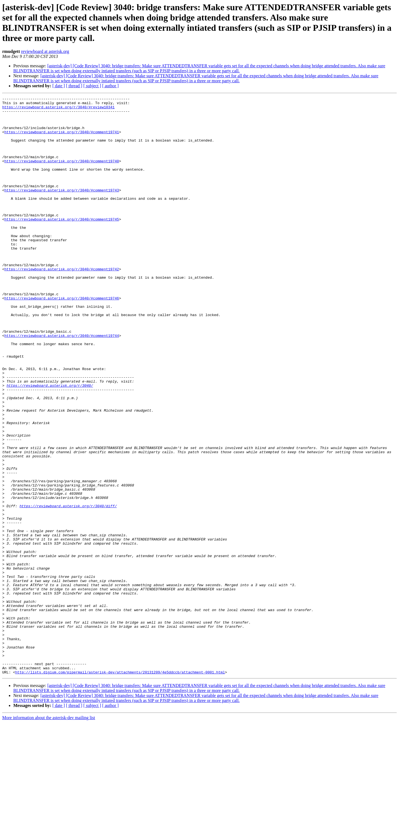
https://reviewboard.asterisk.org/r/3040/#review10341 (58, 109)
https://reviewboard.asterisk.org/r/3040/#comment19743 (61, 209)
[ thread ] (74, 85)
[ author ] (110, 85)
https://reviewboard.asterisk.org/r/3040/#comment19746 (61, 338)
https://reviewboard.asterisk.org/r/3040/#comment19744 (61, 383)
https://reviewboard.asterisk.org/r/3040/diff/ (68, 588)
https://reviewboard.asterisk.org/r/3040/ (50, 443)
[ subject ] (92, 85)
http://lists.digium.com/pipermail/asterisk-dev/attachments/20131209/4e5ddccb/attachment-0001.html (120, 787)
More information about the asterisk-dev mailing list (48, 833)
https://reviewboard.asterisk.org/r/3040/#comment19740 (61, 174)
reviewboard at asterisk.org (45, 51)
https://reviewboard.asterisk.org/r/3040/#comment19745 (61, 244)
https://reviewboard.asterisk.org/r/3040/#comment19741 (61, 139)
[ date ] (58, 85)
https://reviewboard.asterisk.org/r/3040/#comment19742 (61, 303)
